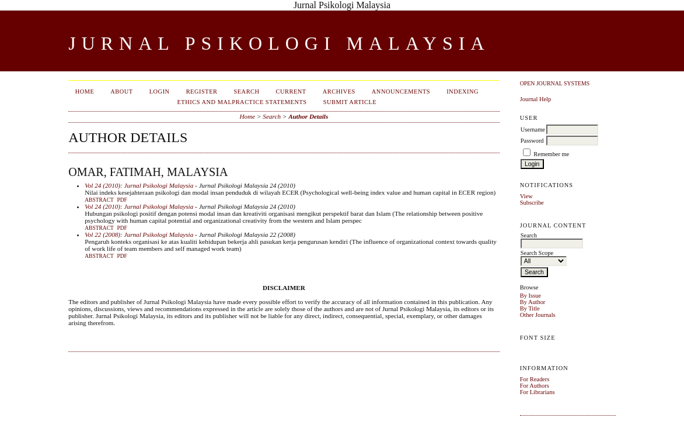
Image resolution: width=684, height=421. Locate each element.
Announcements (401, 91)
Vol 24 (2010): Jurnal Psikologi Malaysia (139, 185)
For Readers (535, 379)
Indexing (462, 91)
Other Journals (538, 315)
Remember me (551, 154)
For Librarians (537, 392)
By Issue (530, 295)
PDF (122, 200)
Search (246, 91)
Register (202, 91)
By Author (533, 302)
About (121, 91)
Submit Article (350, 102)
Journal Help (535, 99)
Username (533, 129)
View (526, 196)
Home (85, 91)
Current (291, 91)
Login (159, 91)
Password (532, 140)
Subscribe (532, 202)
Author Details (308, 116)
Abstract (99, 200)
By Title (530, 308)
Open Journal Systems (555, 83)
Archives (339, 91)
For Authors (534, 385)
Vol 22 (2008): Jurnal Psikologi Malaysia (139, 234)
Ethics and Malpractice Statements (241, 102)
